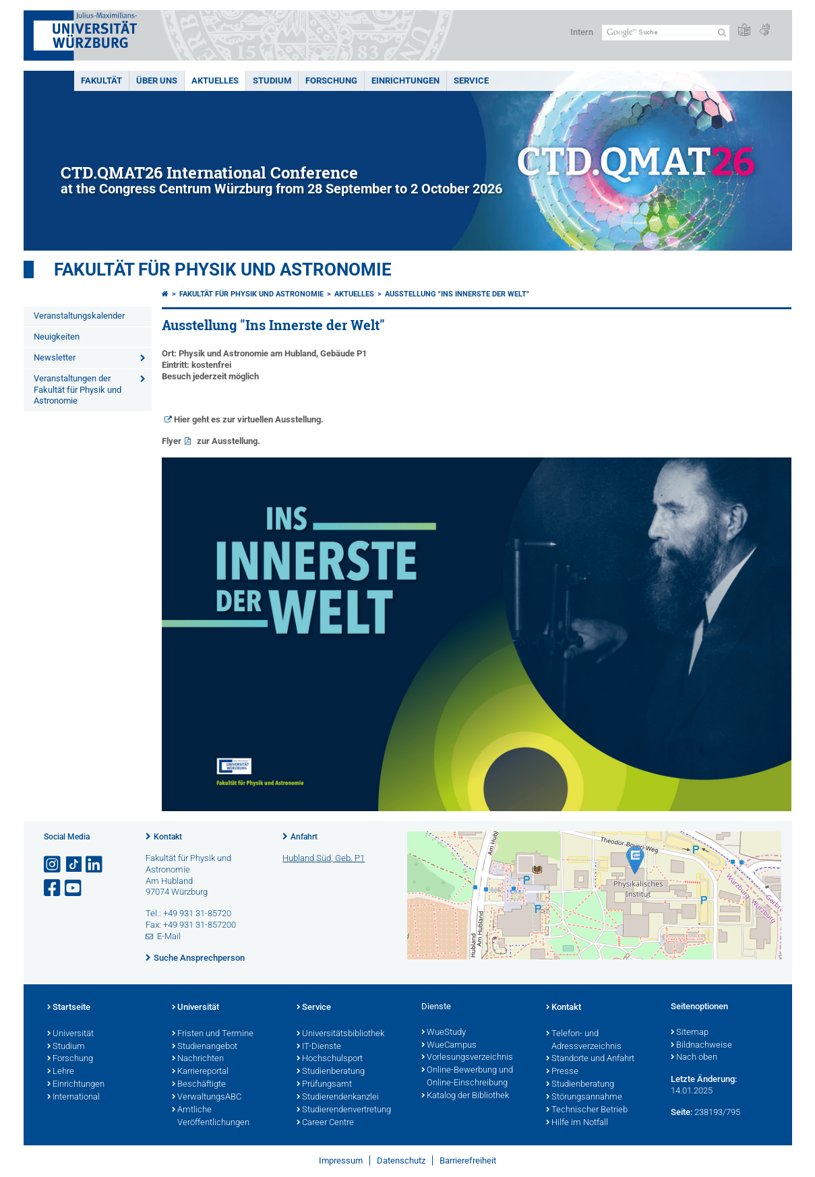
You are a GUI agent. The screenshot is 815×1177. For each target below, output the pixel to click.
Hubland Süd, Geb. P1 (323, 858)
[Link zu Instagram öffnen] (53, 865)
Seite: (681, 1112)
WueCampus (449, 1046)
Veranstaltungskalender (79, 316)
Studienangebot (204, 1047)
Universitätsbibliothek (340, 1034)
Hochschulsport (330, 1059)
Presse (562, 1072)
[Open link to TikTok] (74, 865)
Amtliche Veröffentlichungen (210, 1116)
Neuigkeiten (57, 336)
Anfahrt (304, 836)
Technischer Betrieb (587, 1110)
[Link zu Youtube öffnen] (74, 888)
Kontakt (168, 836)
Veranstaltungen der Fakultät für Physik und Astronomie (77, 389)
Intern (581, 32)
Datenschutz (401, 1160)
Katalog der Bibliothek (465, 1096)
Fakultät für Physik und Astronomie (223, 269)
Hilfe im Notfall (577, 1123)
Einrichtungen (405, 80)
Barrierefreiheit (468, 1160)
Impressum (341, 1160)
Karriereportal (200, 1072)
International (73, 1097)
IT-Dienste (319, 1047)
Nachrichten (198, 1059)
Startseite (68, 1008)
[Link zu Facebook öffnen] (53, 888)
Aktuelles (215, 80)
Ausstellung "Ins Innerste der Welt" (457, 294)
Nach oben (694, 1058)
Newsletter (55, 357)
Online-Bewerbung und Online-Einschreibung (467, 1076)
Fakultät (101, 80)
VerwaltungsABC (206, 1097)
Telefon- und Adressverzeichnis (584, 1040)
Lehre (60, 1072)
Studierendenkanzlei (338, 1097)
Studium (272, 80)
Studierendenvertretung (344, 1110)
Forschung (331, 80)
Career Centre (325, 1123)
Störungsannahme (584, 1097)
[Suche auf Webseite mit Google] (665, 32)
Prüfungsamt (324, 1085)
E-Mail (169, 936)
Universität (70, 1034)
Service (471, 80)
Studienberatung (331, 1072)
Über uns (156, 80)
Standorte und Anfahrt (590, 1059)
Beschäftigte (199, 1085)
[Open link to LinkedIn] (95, 865)
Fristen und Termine (212, 1034)
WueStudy (443, 1033)
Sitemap (689, 1033)
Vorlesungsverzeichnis (467, 1058)
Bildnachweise (701, 1046)
